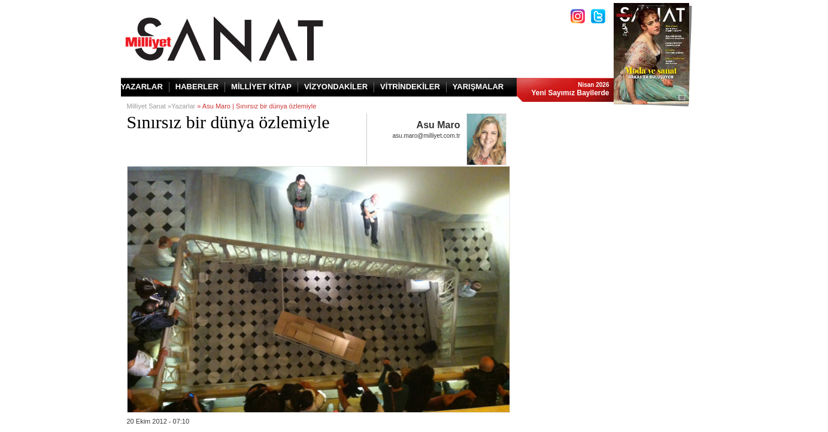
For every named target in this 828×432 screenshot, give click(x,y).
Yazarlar (183, 106)
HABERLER (197, 86)
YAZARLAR (142, 86)
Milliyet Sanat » (149, 106)
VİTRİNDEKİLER (410, 86)
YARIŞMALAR (478, 86)
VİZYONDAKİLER (336, 86)
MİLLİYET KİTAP (261, 86)
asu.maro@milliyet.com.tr (426, 135)
